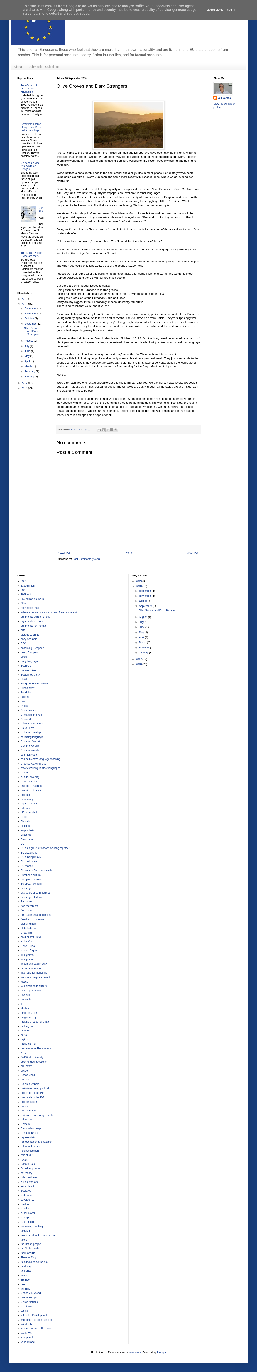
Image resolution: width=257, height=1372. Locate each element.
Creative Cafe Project (33, 763)
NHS (23, 1052)
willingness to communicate (36, 1319)
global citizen (28, 923)
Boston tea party (30, 674)
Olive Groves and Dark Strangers (31, 331)
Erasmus (26, 834)
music (24, 1035)
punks (24, 1106)
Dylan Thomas (29, 803)
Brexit (24, 679)
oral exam (26, 1066)
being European (30, 652)
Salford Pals (28, 1164)
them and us (28, 1253)
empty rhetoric (29, 830)
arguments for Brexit (32, 621)
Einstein (25, 821)
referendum (27, 1119)
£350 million (28, 585)
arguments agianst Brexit (35, 616)
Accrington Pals (30, 607)
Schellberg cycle (30, 1168)
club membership (31, 732)
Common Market (30, 741)
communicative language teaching (40, 759)
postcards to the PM (32, 1097)
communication (29, 754)
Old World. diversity (32, 1057)
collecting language (32, 737)
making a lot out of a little (35, 1021)
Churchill (26, 719)
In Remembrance (31, 968)
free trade (26, 910)
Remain (25, 1124)
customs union (29, 781)
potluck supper (29, 1101)
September (31, 323)
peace (24, 1070)
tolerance (26, 1270)
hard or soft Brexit (31, 937)
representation (29, 1137)
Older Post (193, 552)
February (30, 371)
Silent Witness (29, 1177)
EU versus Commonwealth (36, 870)
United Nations (29, 1301)
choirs (24, 705)
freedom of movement (33, 919)
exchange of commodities (35, 892)
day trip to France (31, 790)
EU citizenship (29, 852)
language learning (31, 990)
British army (27, 687)
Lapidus (25, 994)
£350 (24, 581)
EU (22, 843)
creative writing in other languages (40, 768)
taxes (24, 1239)
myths (24, 1039)
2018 (25, 303)
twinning (25, 1288)
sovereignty (27, 1199)
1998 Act (26, 594)
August (29, 340)
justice (24, 981)
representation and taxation (36, 1141)
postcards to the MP (32, 1092)
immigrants (27, 955)
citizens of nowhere (32, 723)
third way (26, 1266)
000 (23, 590)
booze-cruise (28, 670)
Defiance (41, 211)
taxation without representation (38, 1235)
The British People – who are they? (31, 254)
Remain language (31, 1128)
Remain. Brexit (29, 1132)
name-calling (28, 1043)
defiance (25, 794)
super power (28, 1212)
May (27, 356)
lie (22, 1003)
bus (23, 701)
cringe (24, 772)
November (31, 313)
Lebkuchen (27, 999)
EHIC (24, 817)
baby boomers (29, 639)
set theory (26, 1173)
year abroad (28, 1342)
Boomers (26, 665)
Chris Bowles (28, 710)
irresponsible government (35, 977)
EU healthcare (29, 861)
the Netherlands (30, 1248)
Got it (231, 9)
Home (129, 552)
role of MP (27, 1155)
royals (24, 1159)
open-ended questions (34, 1061)
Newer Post (64, 552)
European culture (31, 874)
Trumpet (25, 1279)
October (30, 318)
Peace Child (28, 1075)
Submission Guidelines (44, 67)
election (25, 825)
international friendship (34, 972)
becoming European (32, 648)
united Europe (29, 1297)
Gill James (224, 97)
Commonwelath (30, 750)
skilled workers (29, 1181)
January (30, 376)
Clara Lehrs (27, 728)
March (29, 366)
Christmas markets (31, 714)
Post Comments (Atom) (86, 559)
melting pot (27, 1026)
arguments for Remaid (34, 625)
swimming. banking (32, 1226)
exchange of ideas (31, 897)
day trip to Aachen (31, 785)
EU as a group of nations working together (45, 848)
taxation (25, 1230)
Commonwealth (30, 745)
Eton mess (27, 839)
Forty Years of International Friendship (29, 88)
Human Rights (29, 950)
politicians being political (35, 1088)
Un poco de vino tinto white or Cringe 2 (30, 166)
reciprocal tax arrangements (37, 1115)
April (27, 361)
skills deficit (27, 1186)
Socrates (26, 1190)
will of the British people (34, 1315)
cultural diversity (30, 777)
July (27, 346)
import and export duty (34, 963)
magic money (28, 1017)
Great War (27, 932)
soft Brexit (26, 1195)
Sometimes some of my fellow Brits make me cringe (31, 127)
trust (23, 1284)
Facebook (26, 901)
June (28, 351)
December (31, 308)
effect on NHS (29, 812)
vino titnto (26, 1306)
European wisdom (31, 883)
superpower (27, 1217)
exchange (26, 888)
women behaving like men (36, 1328)
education (26, 808)
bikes (24, 656)
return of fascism (30, 1146)
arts (23, 630)
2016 (25, 388)
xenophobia (27, 1337)
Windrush (26, 1324)
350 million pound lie (32, 598)
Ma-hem (25, 1008)
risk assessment (30, 1150)
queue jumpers (29, 1110)
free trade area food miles (36, 914)
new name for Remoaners (36, 1048)
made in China (29, 1012)
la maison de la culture (34, 986)
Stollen (25, 1204)
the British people (31, 1244)
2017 (25, 382)
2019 (25, 298)
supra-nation (28, 1221)
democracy (27, 799)
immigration (27, 959)
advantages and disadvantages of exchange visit (49, 612)
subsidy (25, 1208)
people (25, 1079)
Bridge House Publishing (35, 683)
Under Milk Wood (31, 1293)
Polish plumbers (30, 1084)
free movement (29, 905)
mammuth (135, 1352)
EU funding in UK (31, 857)
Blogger (161, 1352)
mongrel (25, 1030)
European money (31, 879)
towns (24, 1275)
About (18, 67)
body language (29, 661)
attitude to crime (30, 634)
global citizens (29, 928)
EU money (27, 866)
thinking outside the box (34, 1262)
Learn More (215, 9)
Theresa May (28, 1257)
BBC (23, 643)
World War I (27, 1333)
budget (25, 696)
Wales (24, 1310)
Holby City (27, 941)
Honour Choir (28, 946)
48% (23, 603)
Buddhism (26, 692)
